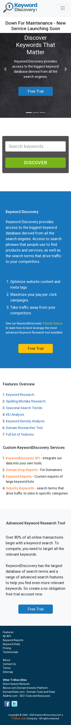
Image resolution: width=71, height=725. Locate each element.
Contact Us (9, 664)
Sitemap (8, 671)
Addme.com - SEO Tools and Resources (26, 695)
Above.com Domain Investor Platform (25, 687)
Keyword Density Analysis (25, 421)
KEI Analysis (15, 414)
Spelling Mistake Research (26, 401)
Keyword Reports (19, 476)
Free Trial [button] (36, 91)
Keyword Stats (11, 644)
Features (8, 632)
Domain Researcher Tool (24, 428)
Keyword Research (20, 395)
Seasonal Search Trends (24, 408)
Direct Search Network (16, 683)
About (6, 660)
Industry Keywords (20, 488)
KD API (7, 636)
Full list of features (20, 434)
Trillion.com (19, 718)
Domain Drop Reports (22, 470)
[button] (5, 69)
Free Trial (36, 348)
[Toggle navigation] (62, 8)
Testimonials (10, 652)
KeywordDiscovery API (23, 458)
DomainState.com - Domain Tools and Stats (29, 691)
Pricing (7, 648)
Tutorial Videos (52, 323)
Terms (7, 668)
